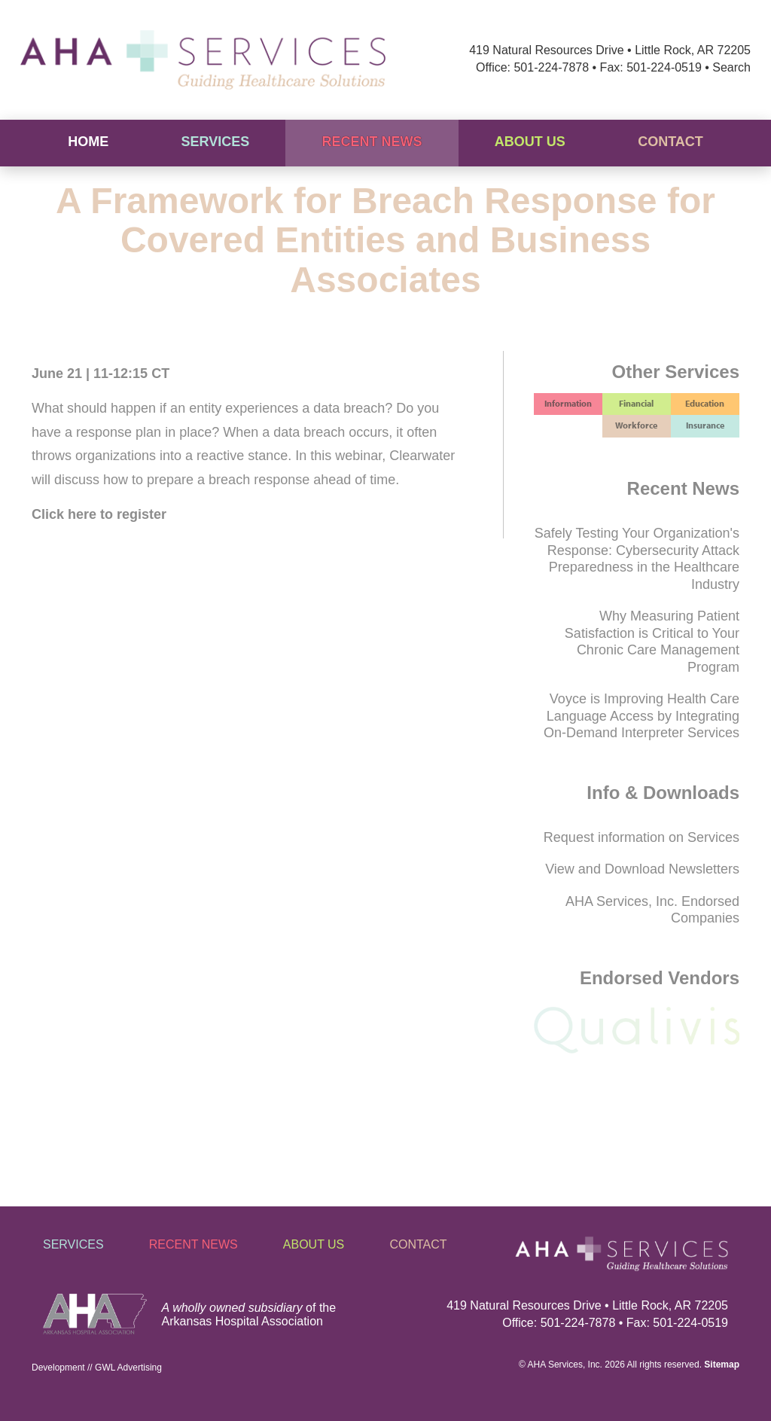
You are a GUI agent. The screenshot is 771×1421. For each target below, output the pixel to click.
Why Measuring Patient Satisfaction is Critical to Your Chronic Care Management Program (652, 641)
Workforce (636, 425)
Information (568, 403)
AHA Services (555, 1364)
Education (704, 403)
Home (88, 141)
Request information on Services (641, 837)
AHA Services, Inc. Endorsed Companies (652, 910)
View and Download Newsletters (642, 869)
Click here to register (99, 514)
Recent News (372, 141)
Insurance (705, 425)
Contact (670, 141)
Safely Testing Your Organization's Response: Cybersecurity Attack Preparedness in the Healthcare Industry (637, 559)
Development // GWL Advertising (97, 1367)
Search (731, 67)
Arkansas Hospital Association (242, 1321)
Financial (636, 403)
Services (215, 141)
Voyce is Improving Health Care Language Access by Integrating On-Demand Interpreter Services (641, 715)
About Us (530, 141)
